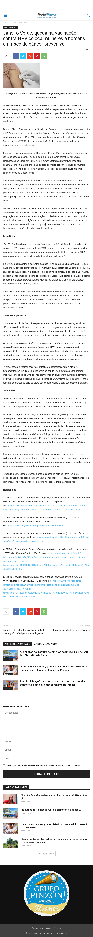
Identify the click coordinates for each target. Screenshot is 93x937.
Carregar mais (46, 853)
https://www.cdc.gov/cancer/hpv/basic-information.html (35, 525)
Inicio (5, 22)
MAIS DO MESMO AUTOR (46, 644)
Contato (57, 928)
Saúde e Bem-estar (19, 22)
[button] (88, 15)
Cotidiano (8, 659)
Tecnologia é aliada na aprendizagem (71, 630)
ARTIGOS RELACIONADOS (17, 644)
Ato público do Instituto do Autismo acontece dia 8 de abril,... (51, 810)
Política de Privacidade (41, 928)
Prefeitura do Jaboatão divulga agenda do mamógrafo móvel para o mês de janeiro (24, 632)
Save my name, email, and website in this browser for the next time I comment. (43, 765)
